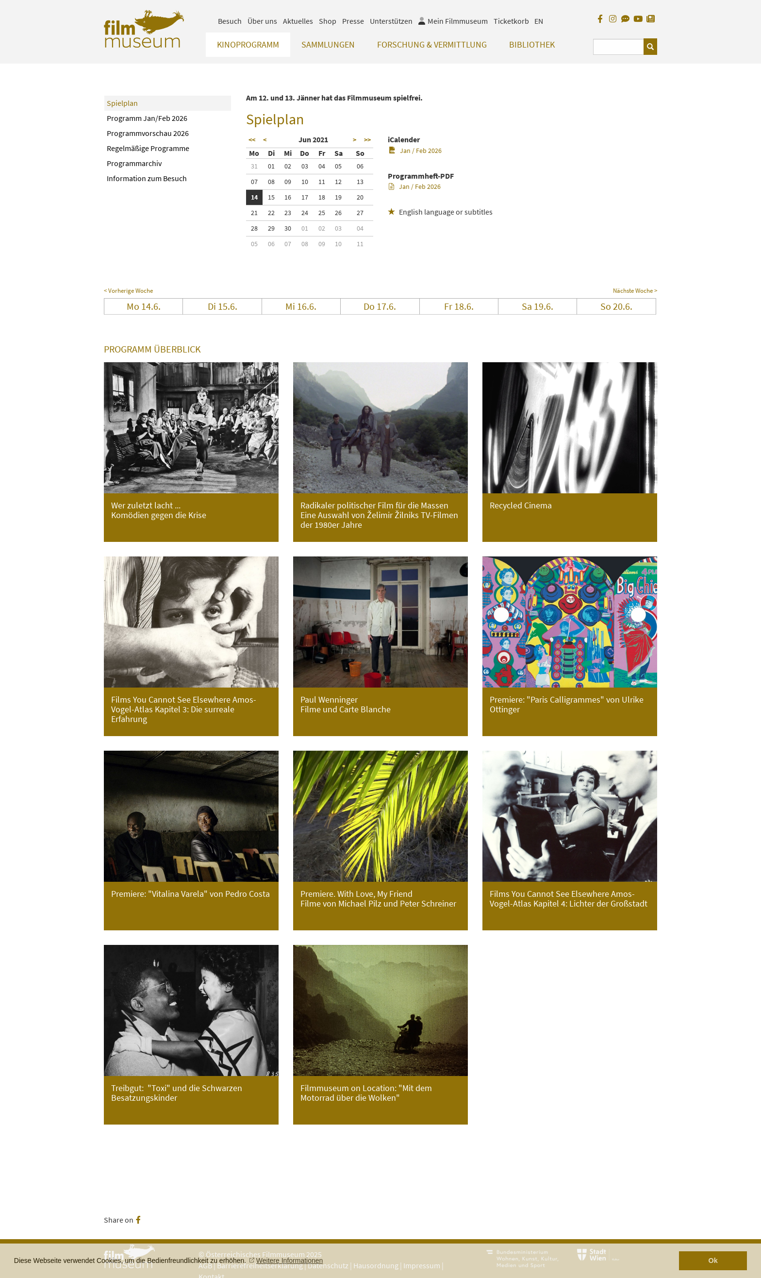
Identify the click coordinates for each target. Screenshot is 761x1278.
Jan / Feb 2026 (415, 150)
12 (338, 181)
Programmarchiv (134, 163)
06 (360, 166)
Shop (327, 21)
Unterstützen (391, 21)
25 (321, 212)
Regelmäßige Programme (148, 148)
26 (338, 212)
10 (304, 181)
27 (360, 212)
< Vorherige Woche (128, 290)
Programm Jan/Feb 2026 (147, 118)
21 (254, 212)
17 (304, 197)
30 (287, 228)
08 (271, 181)
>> (367, 139)
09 (287, 181)
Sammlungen (328, 44)
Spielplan (122, 103)
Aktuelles (298, 21)
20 (360, 197)
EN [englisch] (538, 21)
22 (271, 212)
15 (271, 197)
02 (287, 166)
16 (287, 197)
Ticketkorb (511, 21)
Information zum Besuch (147, 178)
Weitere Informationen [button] (289, 1260)
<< (251, 139)
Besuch (230, 21)
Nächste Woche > (635, 290)
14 (254, 197)
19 (338, 197)
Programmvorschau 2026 (148, 133)
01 (271, 166)
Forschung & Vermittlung (432, 44)
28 (254, 228)
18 (321, 197)
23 (287, 212)
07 (254, 181)
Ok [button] (713, 1260)
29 (271, 228)
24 (304, 212)
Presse (353, 21)
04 (321, 166)
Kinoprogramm (248, 44)
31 (254, 166)
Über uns (262, 21)
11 (321, 181)
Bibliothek (532, 44)
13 (360, 181)
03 (304, 166)
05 (338, 166)
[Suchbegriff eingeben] (618, 47)
